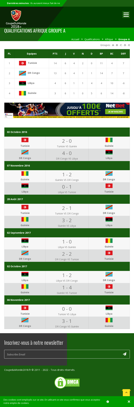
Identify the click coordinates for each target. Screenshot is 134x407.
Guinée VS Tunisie (67, 293)
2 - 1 (67, 208)
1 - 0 (67, 241)
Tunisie (32, 63)
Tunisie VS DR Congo (67, 213)
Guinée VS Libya (67, 225)
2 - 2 (67, 253)
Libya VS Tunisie (67, 192)
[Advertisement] (67, 121)
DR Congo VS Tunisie (67, 259)
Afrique (109, 39)
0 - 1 (67, 186)
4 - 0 (67, 153)
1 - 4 (67, 287)
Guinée (32, 93)
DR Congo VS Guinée (67, 326)
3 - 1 (67, 321)
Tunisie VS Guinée (67, 146)
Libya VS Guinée (67, 247)
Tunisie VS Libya (67, 314)
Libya (31, 83)
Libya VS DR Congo (67, 280)
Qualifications (92, 39)
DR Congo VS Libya (67, 158)
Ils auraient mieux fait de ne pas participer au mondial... (33, 5)
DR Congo (34, 73)
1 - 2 (67, 174)
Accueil (75, 39)
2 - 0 (67, 140)
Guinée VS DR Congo (67, 180)
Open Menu (126, 14)
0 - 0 (67, 308)
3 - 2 (67, 220)
